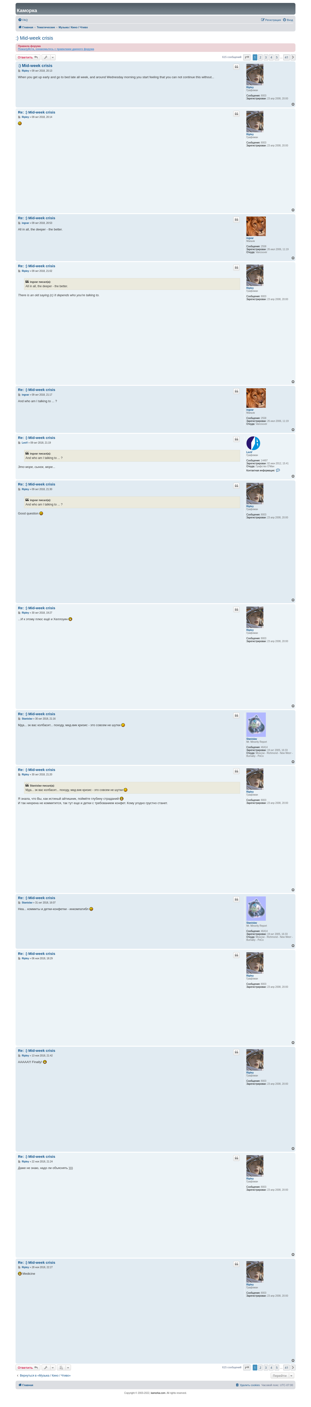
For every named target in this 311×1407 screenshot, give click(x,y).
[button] (247, 57)
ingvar (250, 238)
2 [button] (260, 57)
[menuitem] (23, 20)
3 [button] (266, 57)
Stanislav (251, 739)
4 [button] (271, 57)
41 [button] (286, 57)
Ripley (250, 87)
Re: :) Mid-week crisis (36, 112)
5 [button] (277, 57)
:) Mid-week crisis (34, 38)
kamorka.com (158, 1393)
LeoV (249, 452)
